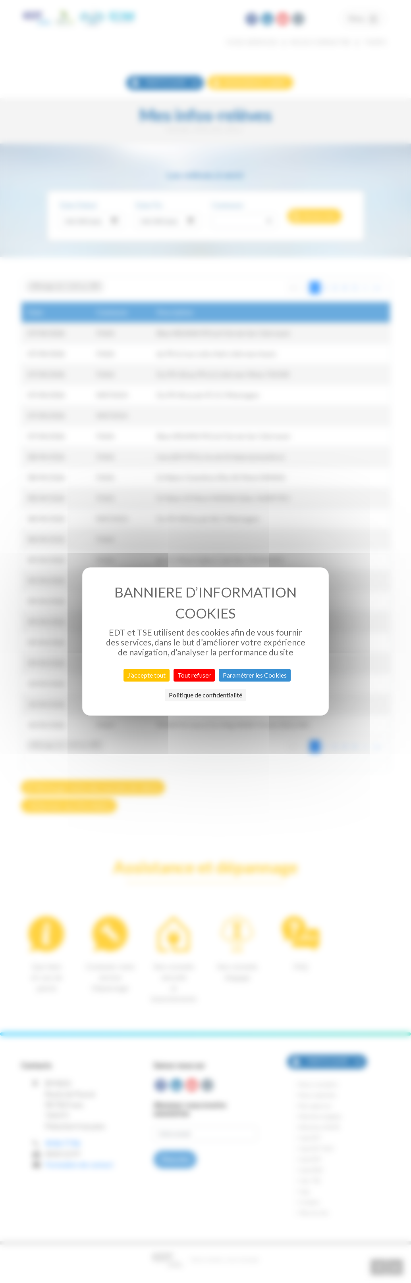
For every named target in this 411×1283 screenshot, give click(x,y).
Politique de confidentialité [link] (205, 695)
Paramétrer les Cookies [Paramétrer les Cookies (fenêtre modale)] (255, 675)
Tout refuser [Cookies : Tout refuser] (194, 675)
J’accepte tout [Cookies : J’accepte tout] (146, 675)
